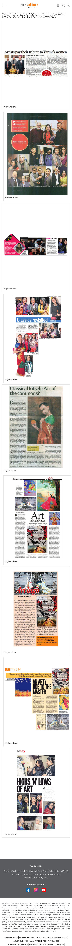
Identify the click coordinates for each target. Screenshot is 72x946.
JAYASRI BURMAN (20, 941)
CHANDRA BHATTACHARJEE (51, 944)
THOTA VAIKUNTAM (44, 937)
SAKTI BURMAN (11, 937)
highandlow (10, 107)
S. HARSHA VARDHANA (18, 944)
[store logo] (29, 5)
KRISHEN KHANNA (26, 937)
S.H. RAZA (33, 944)
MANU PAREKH (35, 941)
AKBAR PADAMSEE (51, 941)
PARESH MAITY (60, 937)
